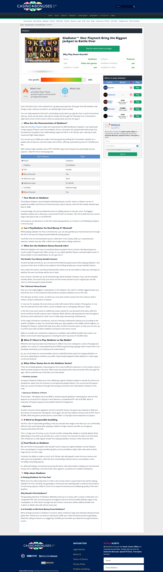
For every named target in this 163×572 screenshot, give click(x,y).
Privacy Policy (127, 149)
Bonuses (72, 15)
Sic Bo (84, 21)
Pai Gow (107, 21)
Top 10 (57, 15)
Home (50, 15)
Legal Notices (79, 549)
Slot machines (37, 21)
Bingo (93, 21)
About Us (77, 554)
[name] (122, 141)
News (113, 15)
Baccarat (73, 21)
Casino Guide (82, 15)
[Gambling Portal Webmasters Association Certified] (28, 562)
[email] (120, 146)
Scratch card (99, 21)
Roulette (67, 21)
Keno (88, 21)
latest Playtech (37, 127)
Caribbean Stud (123, 21)
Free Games (104, 15)
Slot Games (93, 15)
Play (137, 87)
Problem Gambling (81, 569)
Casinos (63, 15)
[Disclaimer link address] (32, 556)
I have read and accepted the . (119, 149)
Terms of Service (80, 559)
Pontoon (52, 21)
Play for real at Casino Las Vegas (99, 48)
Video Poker (59, 21)
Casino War (114, 21)
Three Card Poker (134, 21)
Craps (79, 21)
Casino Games (27, 21)
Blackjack (46, 21)
